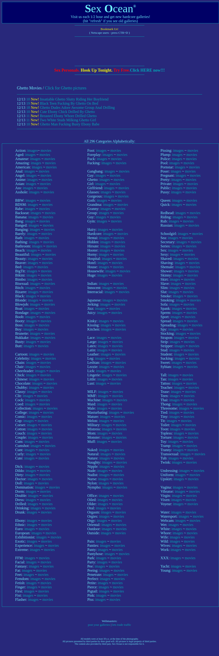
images (32, 150)
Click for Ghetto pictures (65, 88)
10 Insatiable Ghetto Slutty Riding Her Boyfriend (67, 99)
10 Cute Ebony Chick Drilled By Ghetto (60, 112)
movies (46, 150)
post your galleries (99, 624)
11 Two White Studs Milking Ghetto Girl (61, 120)
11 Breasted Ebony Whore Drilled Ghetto (61, 116)
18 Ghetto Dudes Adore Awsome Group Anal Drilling (70, 107)
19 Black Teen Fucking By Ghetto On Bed (62, 103)
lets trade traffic (121, 624)
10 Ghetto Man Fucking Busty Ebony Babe (62, 124)
